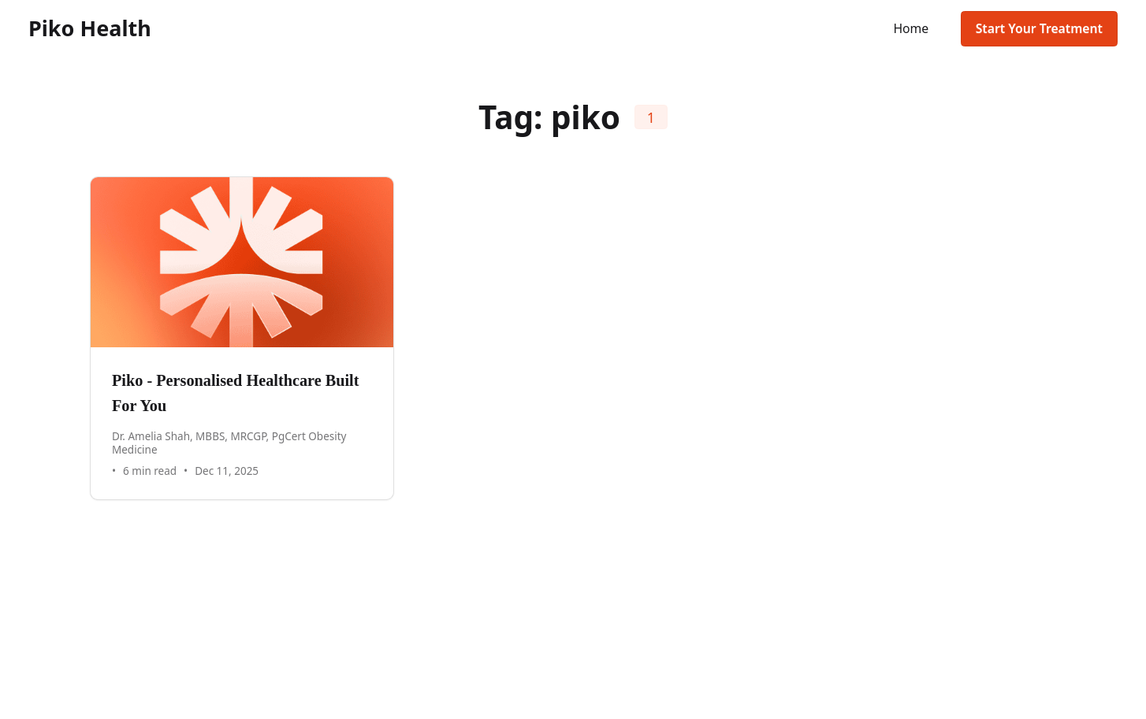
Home (910, 28)
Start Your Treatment (1039, 28)
